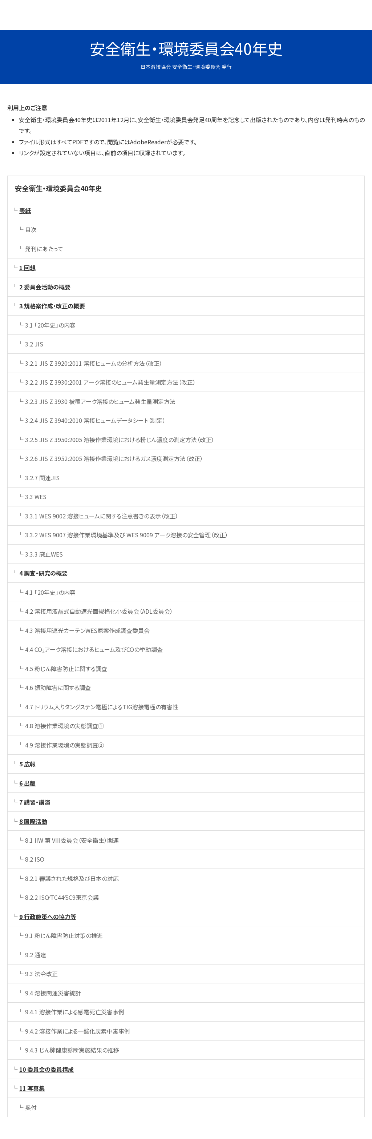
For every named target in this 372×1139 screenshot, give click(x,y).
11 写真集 (32, 1088)
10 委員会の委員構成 (46, 1069)
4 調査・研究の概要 (43, 573)
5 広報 (27, 763)
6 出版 (27, 783)
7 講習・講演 (34, 802)
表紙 (25, 210)
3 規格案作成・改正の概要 (52, 305)
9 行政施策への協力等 (47, 916)
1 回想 (27, 267)
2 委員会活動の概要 (44, 286)
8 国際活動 (33, 821)
